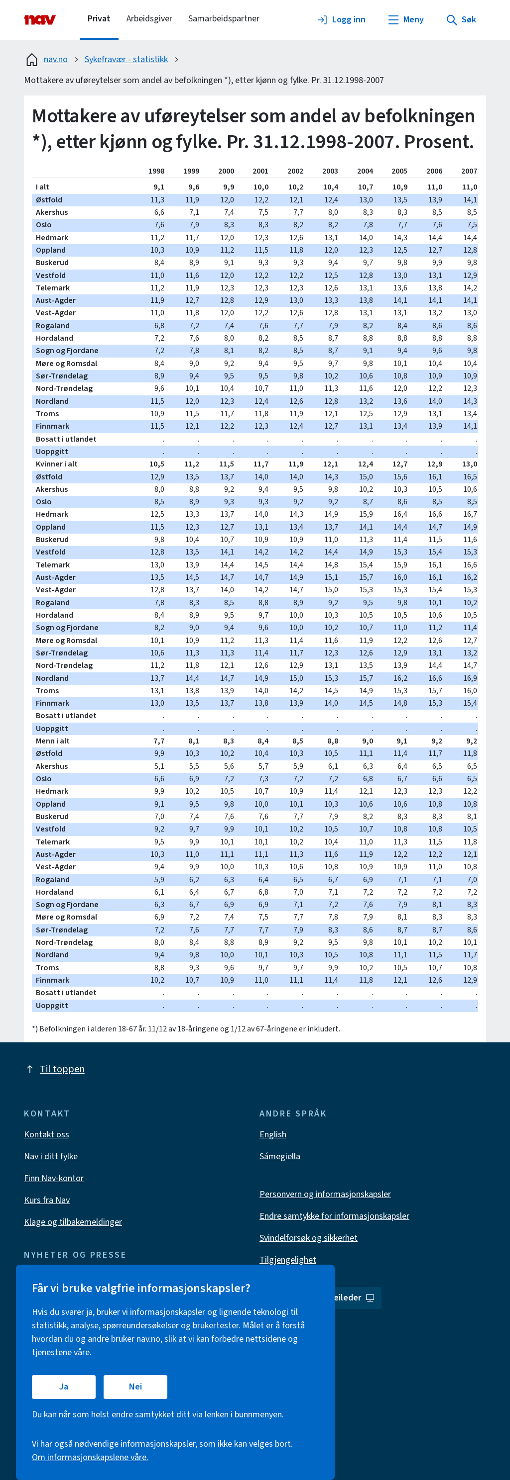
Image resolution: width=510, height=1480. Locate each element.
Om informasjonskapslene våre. (90, 1457)
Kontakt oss (46, 1134)
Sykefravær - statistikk (126, 59)
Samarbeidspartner (223, 18)
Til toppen (54, 1069)
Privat (99, 18)
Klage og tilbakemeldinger (73, 1222)
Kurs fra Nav (47, 1200)
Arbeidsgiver (149, 18)
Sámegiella (279, 1156)
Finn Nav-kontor (54, 1178)
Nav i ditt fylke (51, 1156)
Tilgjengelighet (287, 1260)
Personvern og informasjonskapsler (325, 1194)
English (272, 1134)
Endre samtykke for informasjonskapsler (334, 1216)
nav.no (46, 60)
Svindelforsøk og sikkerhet (308, 1238)
